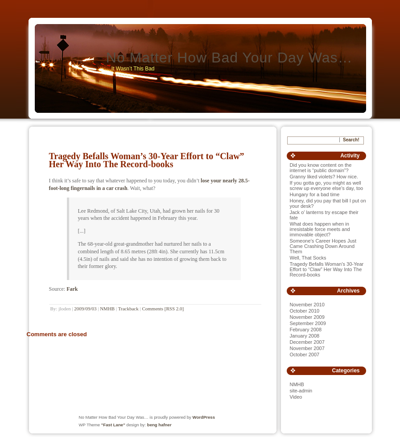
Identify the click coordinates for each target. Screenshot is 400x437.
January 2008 (305, 335)
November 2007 (307, 348)
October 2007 (305, 354)
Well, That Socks (308, 257)
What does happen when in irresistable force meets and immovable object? (320, 229)
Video (296, 397)
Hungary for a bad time (315, 194)
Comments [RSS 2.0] (163, 308)
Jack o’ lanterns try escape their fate (324, 215)
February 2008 (306, 329)
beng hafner (159, 424)
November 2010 (307, 304)
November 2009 (307, 317)
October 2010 (305, 310)
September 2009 (308, 323)
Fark (72, 289)
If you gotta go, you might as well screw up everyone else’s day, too (326, 185)
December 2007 (307, 342)
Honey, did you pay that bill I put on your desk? (328, 203)
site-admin (301, 390)
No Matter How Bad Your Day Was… (229, 57)
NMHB (107, 308)
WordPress (204, 417)
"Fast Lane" (113, 424)
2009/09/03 (85, 308)
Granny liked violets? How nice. (324, 176)
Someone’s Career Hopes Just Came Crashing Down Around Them (323, 246)
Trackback (128, 308)
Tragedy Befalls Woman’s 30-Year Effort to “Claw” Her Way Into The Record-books (146, 160)
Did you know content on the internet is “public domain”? (321, 167)
